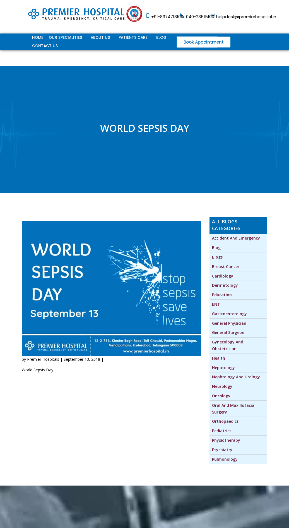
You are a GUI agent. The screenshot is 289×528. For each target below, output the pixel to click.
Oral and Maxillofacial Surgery (234, 409)
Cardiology (222, 276)
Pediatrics (221, 430)
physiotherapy (226, 440)
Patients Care (133, 37)
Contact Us (45, 46)
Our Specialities (65, 37)
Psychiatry (222, 449)
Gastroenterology (229, 313)
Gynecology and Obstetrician (228, 345)
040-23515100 (200, 17)
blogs (217, 257)
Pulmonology (225, 459)
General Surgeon (228, 332)
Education (222, 294)
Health (218, 358)
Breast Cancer (225, 266)
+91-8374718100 (167, 17)
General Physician (229, 323)
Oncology (221, 395)
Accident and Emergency (236, 238)
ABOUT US (100, 37)
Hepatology (223, 367)
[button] (203, 42)
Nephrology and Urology (236, 376)
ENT (216, 304)
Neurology (222, 386)
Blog (161, 37)
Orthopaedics (225, 421)
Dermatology (225, 285)
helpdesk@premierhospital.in (246, 17)
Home (37, 37)
